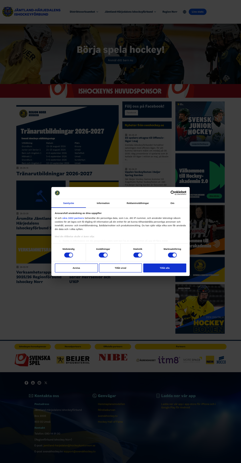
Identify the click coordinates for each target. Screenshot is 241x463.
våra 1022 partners (73, 218)
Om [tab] (172, 203)
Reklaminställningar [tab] (138, 203)
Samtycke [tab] (68, 203)
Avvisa (76, 268)
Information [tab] (103, 203)
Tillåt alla (165, 268)
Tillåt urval (120, 268)
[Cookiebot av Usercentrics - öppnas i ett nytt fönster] (172, 193)
